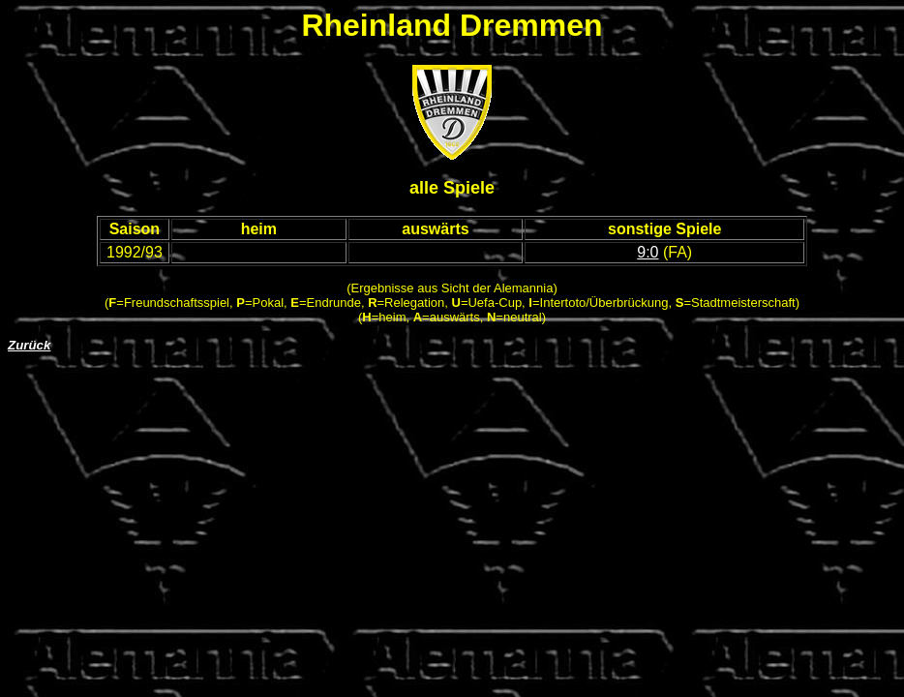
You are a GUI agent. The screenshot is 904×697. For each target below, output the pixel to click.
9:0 (647, 252)
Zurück (29, 345)
